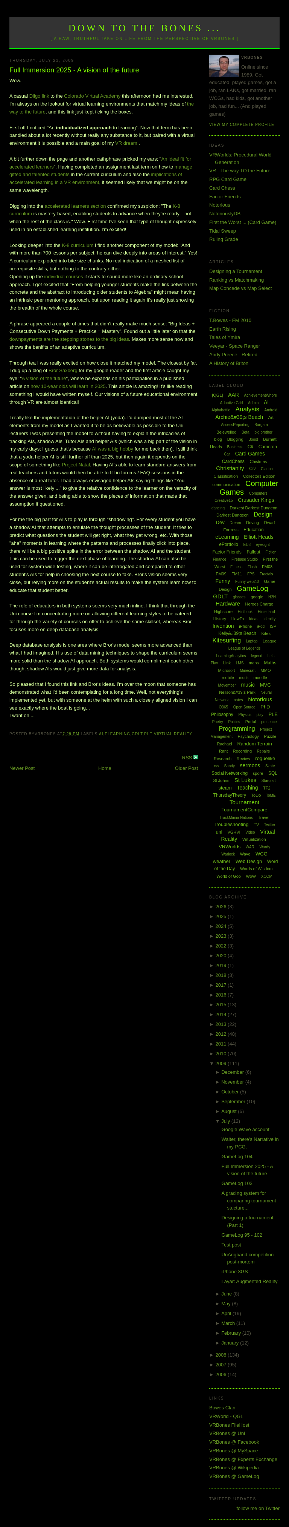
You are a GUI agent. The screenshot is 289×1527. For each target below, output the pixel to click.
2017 (222, 985)
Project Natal (76, 465)
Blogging (235, 439)
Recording (242, 751)
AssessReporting (235, 425)
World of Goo (228, 876)
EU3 (247, 545)
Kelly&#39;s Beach (237, 633)
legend (256, 656)
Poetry (217, 722)
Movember (227, 685)
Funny (223, 581)
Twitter (269, 825)
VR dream (126, 143)
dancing (218, 508)
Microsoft (226, 670)
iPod (261, 626)
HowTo (237, 618)
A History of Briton (228, 363)
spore (258, 773)
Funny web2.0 (247, 582)
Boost (253, 439)
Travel (263, 817)
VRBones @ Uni (227, 1433)
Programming (237, 728)
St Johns (221, 780)
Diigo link (39, 96)
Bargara (261, 425)
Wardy (264, 847)
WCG (262, 854)
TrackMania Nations (236, 818)
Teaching (247, 788)
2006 (222, 1374)
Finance (220, 559)
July (226, 1121)
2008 (222, 1355)
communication (226, 484)
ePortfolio (228, 544)
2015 (222, 1004)
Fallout (253, 552)
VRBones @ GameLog (234, 1476)
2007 (222, 1365)
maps (254, 663)
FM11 (236, 574)
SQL (272, 773)
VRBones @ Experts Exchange (243, 1459)
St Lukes (245, 780)
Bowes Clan (222, 1407)
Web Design (249, 861)
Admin (253, 403)
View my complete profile (241, 125)
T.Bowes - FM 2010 (230, 320)
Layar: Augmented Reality (250, 1281)
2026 (222, 906)
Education (253, 529)
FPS (250, 574)
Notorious (219, 205)
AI (101, 734)
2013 (222, 1024)
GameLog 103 (237, 1183)
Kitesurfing (226, 640)
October (230, 1092)
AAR (233, 395)
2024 (222, 926)
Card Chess (222, 188)
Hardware (228, 603)
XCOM (266, 876)
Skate (270, 766)
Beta (245, 432)
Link (227, 663)
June (227, 1294)
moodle (260, 677)
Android (271, 410)
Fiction (270, 552)
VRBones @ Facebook (234, 1442)
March (228, 1323)
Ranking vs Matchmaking (236, 280)
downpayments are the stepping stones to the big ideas (69, 339)
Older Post (186, 768)
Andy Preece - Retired (233, 354)
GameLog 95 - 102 (242, 1235)
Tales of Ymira (224, 337)
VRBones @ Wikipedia (234, 1467)
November (233, 1082)
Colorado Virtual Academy (92, 96)
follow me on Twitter (258, 1508)
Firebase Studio (244, 559)
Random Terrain (254, 744)
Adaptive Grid (231, 403)
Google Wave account (245, 1129)
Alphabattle (220, 410)
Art (271, 417)
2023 (222, 936)
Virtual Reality (173, 734)
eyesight (263, 545)
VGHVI (233, 832)
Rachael (224, 744)
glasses (239, 597)
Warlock (228, 854)
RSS (187, 757)
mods (243, 678)
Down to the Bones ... (144, 28)
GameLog (252, 588)
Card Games (250, 454)
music (248, 685)
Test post (231, 1245)
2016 (222, 995)
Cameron (268, 446)
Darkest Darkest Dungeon (254, 508)
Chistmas (258, 461)
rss (216, 766)
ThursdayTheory (229, 795)
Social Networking (229, 773)
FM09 (221, 574)
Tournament (244, 802)
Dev (220, 522)
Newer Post (22, 768)
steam (224, 788)
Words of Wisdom (256, 868)
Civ (252, 468)
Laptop (252, 641)
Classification (226, 476)
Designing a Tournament (235, 271)
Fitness (236, 567)
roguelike (265, 758)
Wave (245, 854)
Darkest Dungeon (232, 515)
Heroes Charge (259, 604)
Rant (223, 751)
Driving (252, 522)
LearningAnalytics (231, 656)
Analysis (247, 409)
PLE (148, 734)
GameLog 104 (237, 1156)
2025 (222, 916)
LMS (240, 663)
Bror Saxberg (63, 370)
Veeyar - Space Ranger (234, 346)
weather (221, 861)
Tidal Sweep (222, 231)
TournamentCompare (244, 810)
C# (250, 446)
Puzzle (270, 736)
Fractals (266, 574)
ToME (271, 795)
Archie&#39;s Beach (239, 417)
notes (238, 700)
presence (269, 722)
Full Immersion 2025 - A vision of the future (74, 70)
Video (250, 832)
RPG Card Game (227, 179)
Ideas (253, 619)
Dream (235, 523)
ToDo (256, 795)
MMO (266, 670)
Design (263, 514)
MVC (265, 685)
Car (227, 454)
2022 (222, 946)
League (270, 641)
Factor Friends (225, 196)
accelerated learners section (75, 206)
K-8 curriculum (77, 245)
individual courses (63, 276)
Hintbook (245, 612)
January (230, 1343)
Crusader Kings (256, 500)
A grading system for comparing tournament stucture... (249, 1200)
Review (243, 758)
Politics (234, 722)
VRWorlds (229, 846)
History (219, 618)
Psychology (248, 736)
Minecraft (248, 670)
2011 (222, 1044)
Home (104, 768)
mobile (228, 677)
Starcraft (269, 781)
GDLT (137, 734)
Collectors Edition (259, 476)
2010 (222, 1053)
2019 (222, 965)
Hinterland (266, 612)
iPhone (245, 626)
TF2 (267, 788)
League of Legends (244, 648)
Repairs (263, 751)
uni (219, 832)
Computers (258, 493)
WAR (250, 847)
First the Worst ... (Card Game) (242, 222)
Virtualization (254, 839)
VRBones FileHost (229, 1425)
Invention (223, 626)
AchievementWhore (260, 395)
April (227, 1313)
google (257, 597)
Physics (244, 715)
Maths (270, 662)
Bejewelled (226, 432)
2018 (222, 975)
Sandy (229, 766)
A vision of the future (44, 378)
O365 (223, 707)
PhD (265, 707)
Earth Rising (222, 329)
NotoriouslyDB (224, 213)
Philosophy (222, 714)
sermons (250, 765)
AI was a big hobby (112, 449)
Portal (250, 721)
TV (256, 824)
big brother (263, 432)
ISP (273, 626)
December (233, 1072)
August (229, 1111)
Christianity (230, 468)
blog (218, 439)
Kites (265, 633)
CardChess (233, 461)
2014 (222, 1014)
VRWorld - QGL (226, 1416)
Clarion (267, 469)
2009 (222, 1063)
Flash (252, 567)
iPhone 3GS (235, 1271)
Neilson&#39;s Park (237, 692)
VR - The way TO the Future (240, 170)
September (233, 1101)
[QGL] (217, 395)
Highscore (223, 611)
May (226, 1303)
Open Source (244, 707)
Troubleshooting (231, 824)
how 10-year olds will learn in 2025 (67, 386)
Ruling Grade (223, 239)
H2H (272, 597)
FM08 (267, 566)
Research (222, 758)
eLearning (117, 734)
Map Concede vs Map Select (240, 288)
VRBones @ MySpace (233, 1450)
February (231, 1333)
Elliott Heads (259, 537)
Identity (269, 619)
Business (234, 447)
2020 (222, 955)
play (259, 715)
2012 (222, 1034)
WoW (251, 876)
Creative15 (223, 500)
